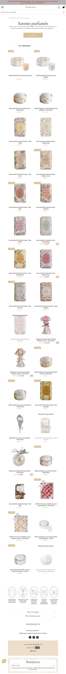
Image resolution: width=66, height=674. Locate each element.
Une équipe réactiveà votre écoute (54, 601)
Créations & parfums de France (12, 601)
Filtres (33, 35)
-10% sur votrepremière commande (44, 601)
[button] (4, 661)
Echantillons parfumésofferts (23, 601)
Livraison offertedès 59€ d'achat (33, 601)
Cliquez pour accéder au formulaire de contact (33, 633)
